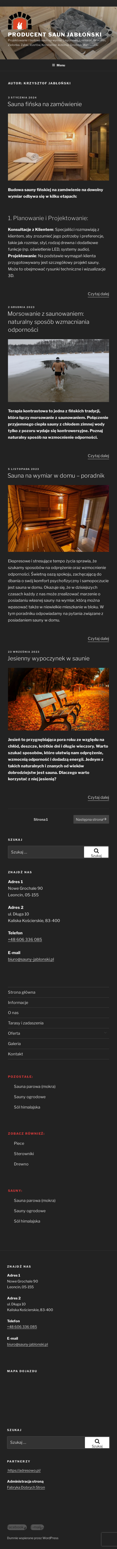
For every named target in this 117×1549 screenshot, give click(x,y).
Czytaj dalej (98, 293)
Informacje (18, 1002)
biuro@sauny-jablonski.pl (31, 959)
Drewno (21, 1164)
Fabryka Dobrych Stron (26, 1487)
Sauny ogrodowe (30, 1096)
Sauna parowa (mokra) (35, 1086)
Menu (58, 65)
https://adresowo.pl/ (24, 1470)
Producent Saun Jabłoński (55, 34)
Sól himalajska (27, 1107)
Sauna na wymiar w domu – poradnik (56, 475)
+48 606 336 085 (25, 939)
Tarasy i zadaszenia (26, 1023)
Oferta (14, 1033)
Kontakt (15, 1054)
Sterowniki (24, 1153)
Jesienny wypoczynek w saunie (49, 658)
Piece (19, 1143)
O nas (13, 1012)
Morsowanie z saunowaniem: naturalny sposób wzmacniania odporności (48, 321)
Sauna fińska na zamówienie (45, 104)
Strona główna (21, 992)
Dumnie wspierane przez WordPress (32, 1538)
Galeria (14, 1043)
